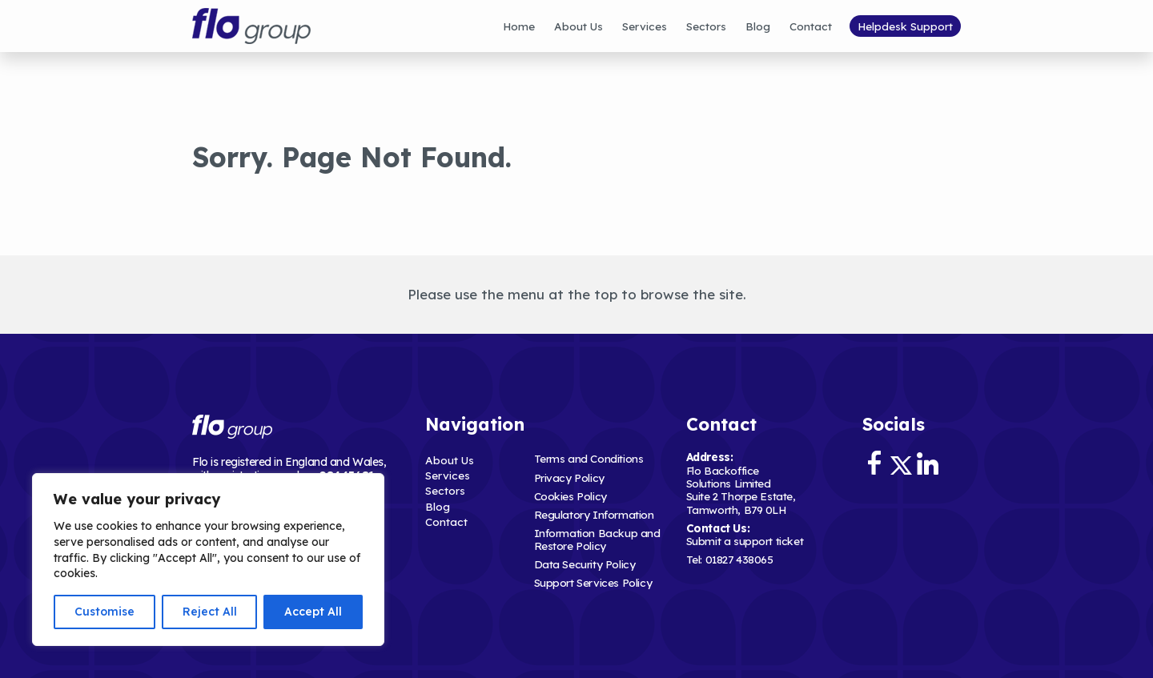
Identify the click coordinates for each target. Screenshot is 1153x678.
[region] (208, 559)
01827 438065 (739, 559)
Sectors (706, 26)
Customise (104, 611)
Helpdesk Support (905, 26)
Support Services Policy (593, 582)
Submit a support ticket (745, 541)
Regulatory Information (594, 514)
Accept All (313, 611)
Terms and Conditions (589, 458)
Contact (810, 26)
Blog (757, 26)
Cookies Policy (570, 496)
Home (519, 26)
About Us (578, 26)
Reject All (210, 611)
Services (644, 26)
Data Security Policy (585, 564)
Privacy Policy (569, 477)
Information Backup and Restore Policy (597, 539)
